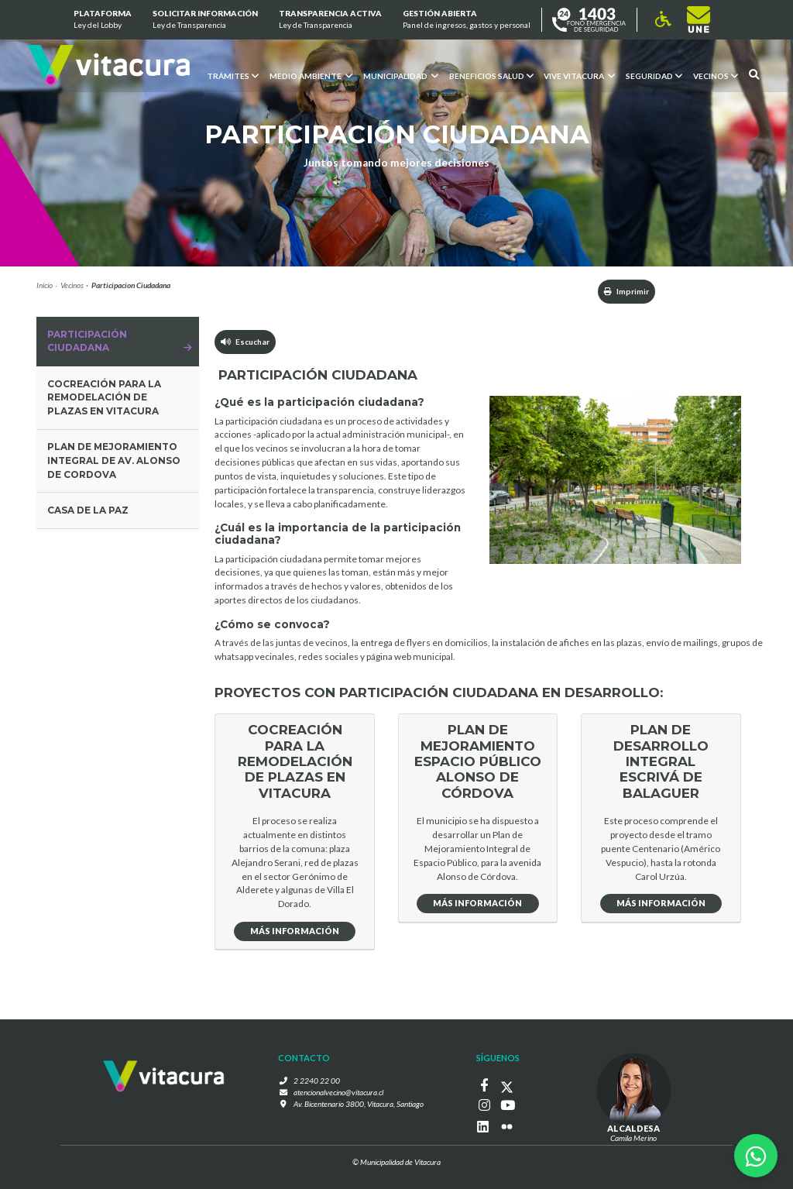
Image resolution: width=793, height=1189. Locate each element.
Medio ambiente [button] (310, 75)
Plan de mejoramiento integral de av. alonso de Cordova (113, 460)
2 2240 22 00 (317, 1080)
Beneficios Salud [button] (490, 75)
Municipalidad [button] (400, 75)
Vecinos (72, 285)
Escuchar (245, 341)
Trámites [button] (232, 75)
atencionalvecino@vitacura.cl (338, 1092)
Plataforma (102, 20)
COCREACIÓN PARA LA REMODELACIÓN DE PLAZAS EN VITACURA (104, 398)
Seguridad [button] (654, 75)
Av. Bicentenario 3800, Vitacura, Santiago (359, 1103)
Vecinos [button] (715, 75)
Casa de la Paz (88, 510)
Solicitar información (205, 20)
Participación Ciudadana (87, 341)
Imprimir (626, 291)
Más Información (294, 931)
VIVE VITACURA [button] (579, 75)
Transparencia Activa (330, 20)
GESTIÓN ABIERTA (466, 20)
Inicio (44, 285)
